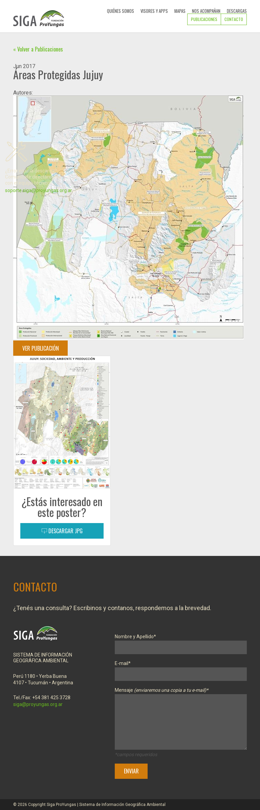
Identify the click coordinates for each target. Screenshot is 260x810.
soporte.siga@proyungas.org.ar (38, 190)
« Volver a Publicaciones (38, 49)
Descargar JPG (62, 531)
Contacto (233, 19)
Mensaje (181, 720)
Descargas (237, 11)
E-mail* (181, 669)
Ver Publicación (40, 348)
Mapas (180, 11)
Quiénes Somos (120, 11)
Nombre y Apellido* (181, 642)
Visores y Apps (154, 11)
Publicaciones (204, 19)
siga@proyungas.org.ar (38, 704)
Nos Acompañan (206, 11)
